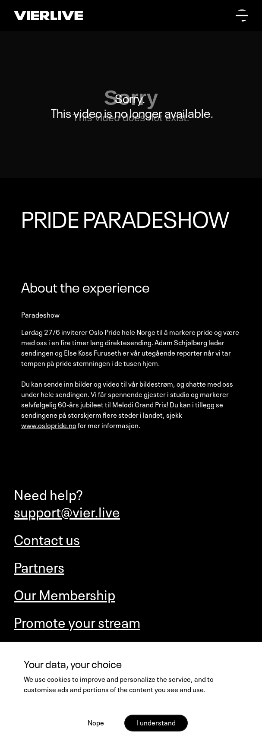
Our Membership (64, 593)
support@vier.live (67, 511)
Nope (96, 722)
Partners (39, 566)
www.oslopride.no (48, 424)
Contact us (47, 538)
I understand (156, 722)
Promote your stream (77, 621)
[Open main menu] (242, 15)
